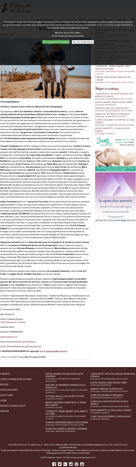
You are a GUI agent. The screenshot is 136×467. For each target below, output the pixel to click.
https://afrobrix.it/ (9, 329)
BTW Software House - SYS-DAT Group (59, 450)
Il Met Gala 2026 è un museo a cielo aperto (113, 396)
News (4, 349)
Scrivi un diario (9, 382)
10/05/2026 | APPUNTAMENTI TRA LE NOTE (114, 110)
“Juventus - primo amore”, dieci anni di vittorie (68, 407)
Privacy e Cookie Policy (13, 398)
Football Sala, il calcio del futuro (68, 389)
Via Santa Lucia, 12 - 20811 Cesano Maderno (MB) (48, 437)
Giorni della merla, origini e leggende (68, 422)
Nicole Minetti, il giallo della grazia (113, 403)
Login (3, 393)
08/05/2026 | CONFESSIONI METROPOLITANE (114, 125)
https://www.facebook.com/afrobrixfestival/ (21, 339)
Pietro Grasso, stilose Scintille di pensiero (68, 370)
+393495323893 (74, 437)
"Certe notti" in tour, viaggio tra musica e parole (113, 369)
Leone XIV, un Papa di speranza (112, 114)
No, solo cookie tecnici (83, 42)
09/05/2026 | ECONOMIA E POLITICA (110, 116)
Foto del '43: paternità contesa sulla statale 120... (68, 381)
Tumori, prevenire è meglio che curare (68, 416)
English (4, 403)
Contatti (5, 366)
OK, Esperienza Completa (56, 42)
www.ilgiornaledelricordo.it (53, 343)
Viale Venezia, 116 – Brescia (13, 314)
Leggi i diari (6, 387)
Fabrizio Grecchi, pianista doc (112, 108)
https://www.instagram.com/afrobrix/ (18, 334)
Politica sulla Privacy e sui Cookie (68, 35)
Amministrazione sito (86, 450)
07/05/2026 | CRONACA (105, 133)
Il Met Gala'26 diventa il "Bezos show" (113, 410)
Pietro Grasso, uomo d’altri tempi (114, 102)
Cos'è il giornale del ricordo (15, 371)
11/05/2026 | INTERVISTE (105, 104)
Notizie (4, 377)
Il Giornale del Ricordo (17, 437)
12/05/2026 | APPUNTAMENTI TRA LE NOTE (113, 99)
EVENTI (13, 349)
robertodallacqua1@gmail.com (94, 437)
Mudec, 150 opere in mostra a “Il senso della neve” (68, 397)
